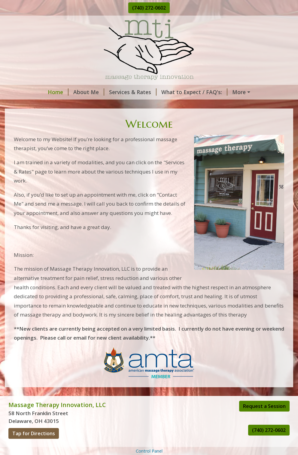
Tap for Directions (33, 446)
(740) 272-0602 (149, 7)
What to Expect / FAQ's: (160, 92)
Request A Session (224, 92)
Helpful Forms (97, 105)
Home (23, 92)
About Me (54, 92)
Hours (63, 105)
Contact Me (30, 105)
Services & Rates (98, 92)
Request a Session (264, 418)
